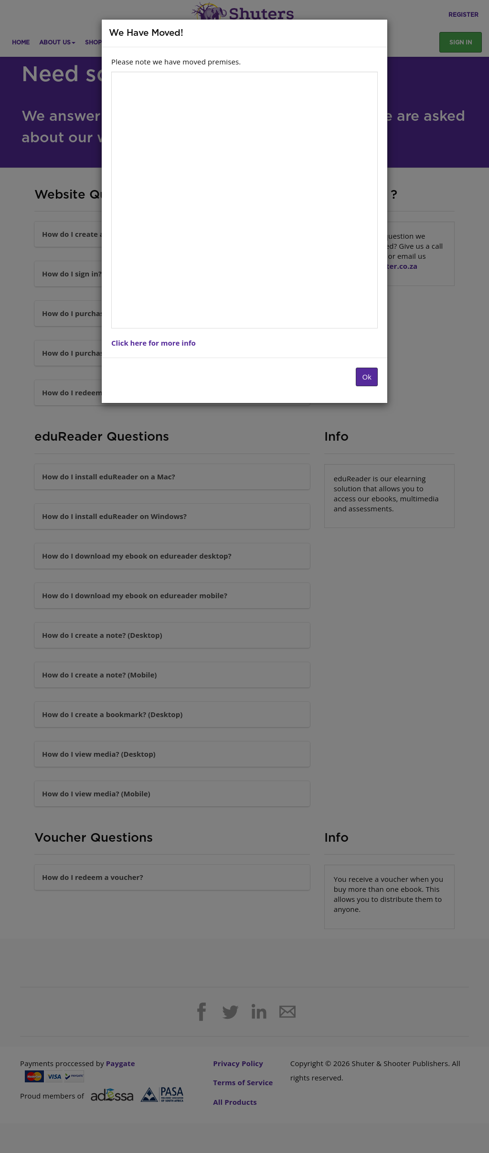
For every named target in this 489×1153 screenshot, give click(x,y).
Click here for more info (153, 343)
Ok (367, 376)
